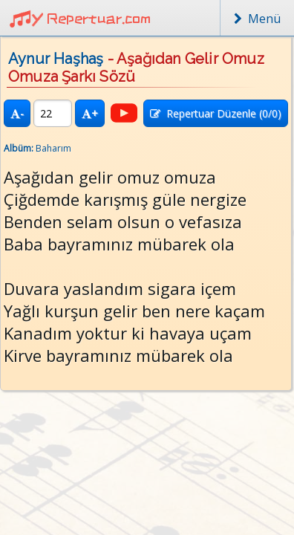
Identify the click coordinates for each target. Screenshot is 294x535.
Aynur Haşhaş (55, 59)
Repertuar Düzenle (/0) (215, 113)
